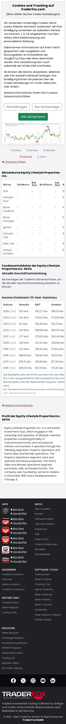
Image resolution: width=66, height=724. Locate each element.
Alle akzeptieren (33, 117)
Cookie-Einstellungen (17, 83)
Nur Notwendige (47, 107)
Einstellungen (17, 107)
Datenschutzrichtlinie (17, 96)
